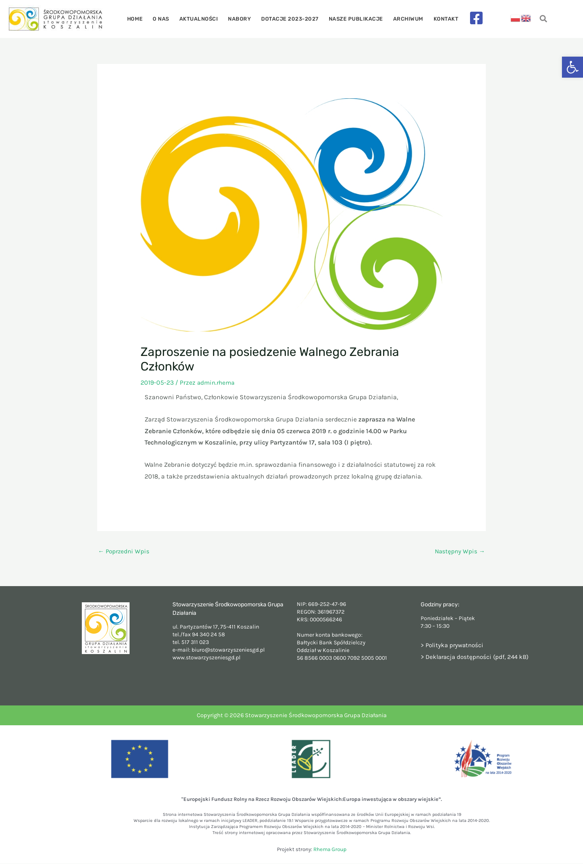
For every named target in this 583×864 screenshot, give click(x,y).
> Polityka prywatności (454, 645)
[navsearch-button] (543, 19)
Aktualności (201, 19)
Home (142, 19)
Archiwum (403, 19)
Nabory (240, 19)
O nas (166, 19)
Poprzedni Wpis (125, 551)
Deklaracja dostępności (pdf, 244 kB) (480, 657)
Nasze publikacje (353, 19)
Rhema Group (330, 850)
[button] (572, 67)
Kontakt (438, 19)
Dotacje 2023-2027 (289, 19)
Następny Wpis (459, 551)
